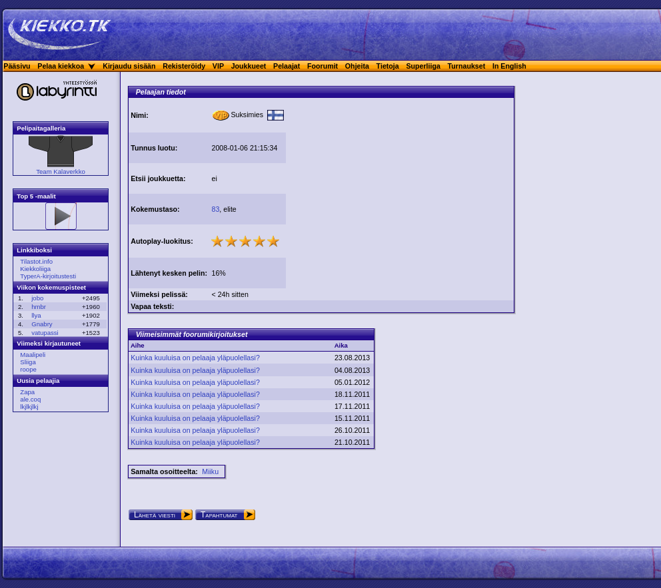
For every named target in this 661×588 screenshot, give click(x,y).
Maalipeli (32, 354)
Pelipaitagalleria (41, 128)
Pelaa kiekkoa (60, 66)
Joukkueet (249, 66)
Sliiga (27, 362)
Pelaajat (286, 66)
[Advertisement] (400, 192)
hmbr (38, 306)
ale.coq (30, 399)
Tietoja (387, 66)
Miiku (210, 471)
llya (36, 315)
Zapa (27, 392)
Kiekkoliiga (35, 268)
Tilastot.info (36, 261)
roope (28, 369)
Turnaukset (467, 66)
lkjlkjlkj (29, 406)
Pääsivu (16, 66)
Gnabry (41, 324)
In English (509, 66)
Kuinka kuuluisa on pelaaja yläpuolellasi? (195, 358)
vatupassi (45, 332)
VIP (218, 66)
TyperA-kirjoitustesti (48, 276)
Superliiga (423, 66)
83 (215, 209)
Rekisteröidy (184, 66)
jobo (37, 298)
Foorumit (322, 66)
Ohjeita (357, 66)
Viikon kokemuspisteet (51, 287)
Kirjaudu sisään (129, 66)
